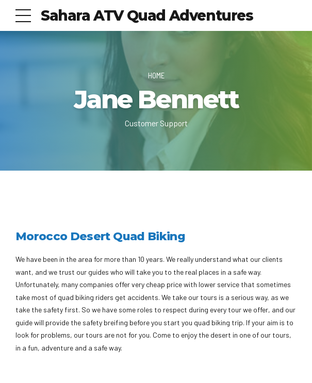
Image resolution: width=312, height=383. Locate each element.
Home (156, 75)
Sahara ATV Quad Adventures (147, 15)
